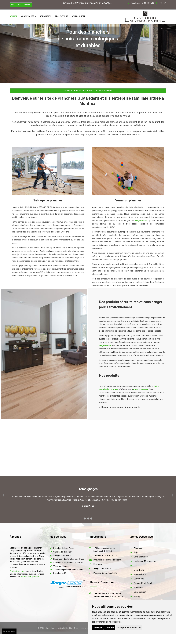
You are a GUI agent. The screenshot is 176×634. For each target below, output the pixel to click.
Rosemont (138, 587)
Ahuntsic (138, 548)
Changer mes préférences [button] (129, 627)
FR (161, 3)
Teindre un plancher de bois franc (68, 569)
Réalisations (61, 16)
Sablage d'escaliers (62, 555)
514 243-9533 (105, 555)
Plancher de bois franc (63, 548)
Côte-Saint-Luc (141, 557)
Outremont (139, 579)
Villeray (137, 596)
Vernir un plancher (61, 566)
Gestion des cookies (9, 631)
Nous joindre (78, 16)
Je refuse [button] (109, 627)
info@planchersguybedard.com (107, 560)
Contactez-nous (17, 571)
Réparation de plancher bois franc (68, 559)
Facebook (98, 564)
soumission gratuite (30, 576)
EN (165, 3)
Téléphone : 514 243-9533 (142, 3)
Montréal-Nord (140, 574)
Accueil (13, 16)
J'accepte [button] (98, 627)
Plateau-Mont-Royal (143, 583)
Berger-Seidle (141, 220)
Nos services (28, 16)
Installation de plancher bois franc (68, 562)
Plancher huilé (59, 573)
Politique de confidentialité (105, 573)
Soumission (45, 16)
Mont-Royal (139, 570)
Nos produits (109, 375)
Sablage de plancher (62, 552)
